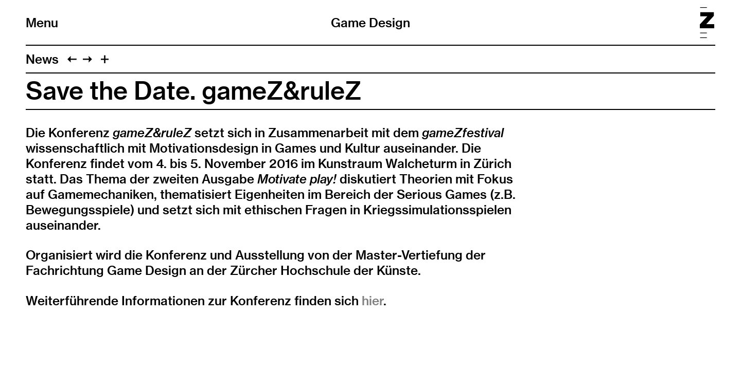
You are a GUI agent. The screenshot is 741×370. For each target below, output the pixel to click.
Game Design (370, 22)
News (42, 59)
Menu (42, 22)
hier (372, 300)
